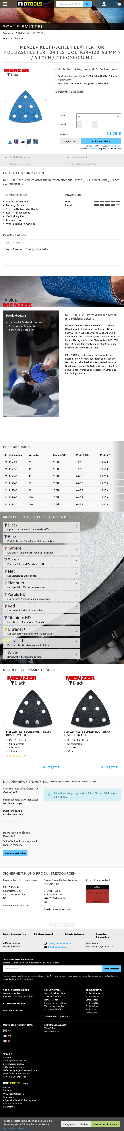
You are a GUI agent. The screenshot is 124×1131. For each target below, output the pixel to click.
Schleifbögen (92, 1006)
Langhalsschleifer (11, 993)
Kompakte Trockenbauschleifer (18, 996)
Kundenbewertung (17, 163)
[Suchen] (87, 4)
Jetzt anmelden (111, 968)
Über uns (7, 1057)
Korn (62, 115)
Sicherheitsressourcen (81, 163)
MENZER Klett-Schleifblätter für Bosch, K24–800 (29, 733)
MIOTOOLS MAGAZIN (55, 1024)
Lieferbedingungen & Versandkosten (20, 1070)
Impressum (8, 1096)
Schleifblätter (92, 1002)
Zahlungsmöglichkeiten (14, 1060)
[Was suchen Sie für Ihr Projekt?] (69, 4)
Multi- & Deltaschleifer (55, 993)
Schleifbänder (92, 996)
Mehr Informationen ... (16, 1127)
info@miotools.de (57, 947)
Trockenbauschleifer (54, 1006)
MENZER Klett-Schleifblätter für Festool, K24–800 (87, 733)
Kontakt (7, 1087)
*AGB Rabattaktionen (13, 1093)
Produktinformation (18, 156)
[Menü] (5, 4)
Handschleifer (51, 999)
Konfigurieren (69, 1124)
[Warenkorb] (118, 4)
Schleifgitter (92, 999)
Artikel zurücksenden (13, 1067)
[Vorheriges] (5, 100)
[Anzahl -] (79, 124)
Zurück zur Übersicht (13, 38)
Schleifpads (91, 1012)
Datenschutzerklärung (96, 976)
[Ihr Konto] (104, 4)
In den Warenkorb (101, 141)
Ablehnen (84, 1124)
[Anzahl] (87, 124)
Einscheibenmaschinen (55, 1002)
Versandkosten (114, 145)
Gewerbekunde (92, 148)
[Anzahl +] (95, 124)
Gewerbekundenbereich (14, 1076)
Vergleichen (70, 141)
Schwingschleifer (52, 996)
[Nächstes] (46, 100)
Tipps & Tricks (50, 1028)
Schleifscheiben (93, 993)
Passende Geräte (14, 234)
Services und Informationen (16, 1073)
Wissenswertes (51, 1031)
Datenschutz (9, 1106)
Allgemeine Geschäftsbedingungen (20, 1100)
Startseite (8, 33)
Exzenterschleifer (53, 1009)
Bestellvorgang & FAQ (13, 1063)
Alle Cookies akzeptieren (105, 1124)
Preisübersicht (77, 156)
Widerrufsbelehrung (13, 1103)
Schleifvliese (92, 1009)
